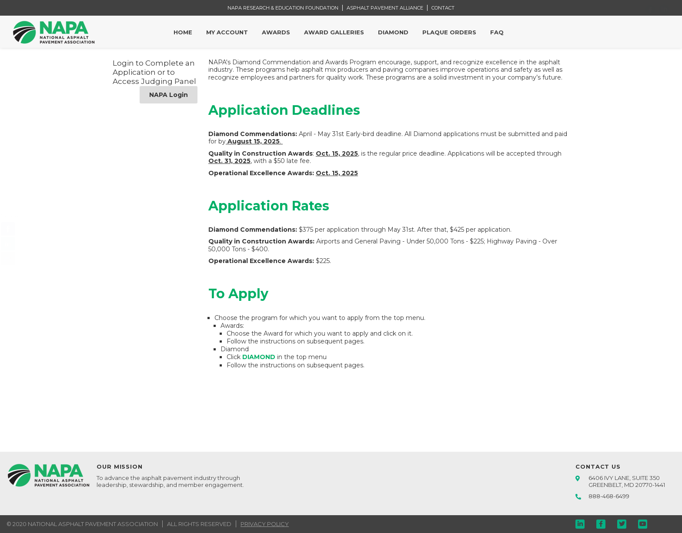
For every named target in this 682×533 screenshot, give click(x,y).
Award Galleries (334, 32)
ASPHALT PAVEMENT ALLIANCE (385, 8)
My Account (227, 32)
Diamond (393, 32)
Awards (276, 32)
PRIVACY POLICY (265, 523)
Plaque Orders (449, 32)
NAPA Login (168, 95)
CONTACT (443, 8)
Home (183, 32)
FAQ (497, 32)
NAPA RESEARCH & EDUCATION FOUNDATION (282, 8)
